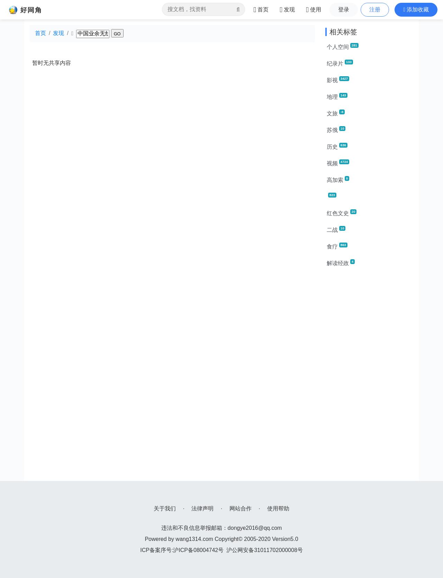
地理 (337, 96)
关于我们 (165, 508)
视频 (338, 162)
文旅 (336, 113)
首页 (40, 33)
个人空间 (343, 46)
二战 (336, 229)
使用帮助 (278, 508)
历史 (337, 146)
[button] (416, 10)
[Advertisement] (369, 377)
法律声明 (202, 508)
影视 (338, 79)
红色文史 (341, 212)
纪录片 (340, 63)
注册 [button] (374, 9)
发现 (58, 33)
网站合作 (240, 508)
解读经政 (341, 262)
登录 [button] (343, 9)
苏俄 (336, 129)
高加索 (338, 179)
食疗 (337, 246)
